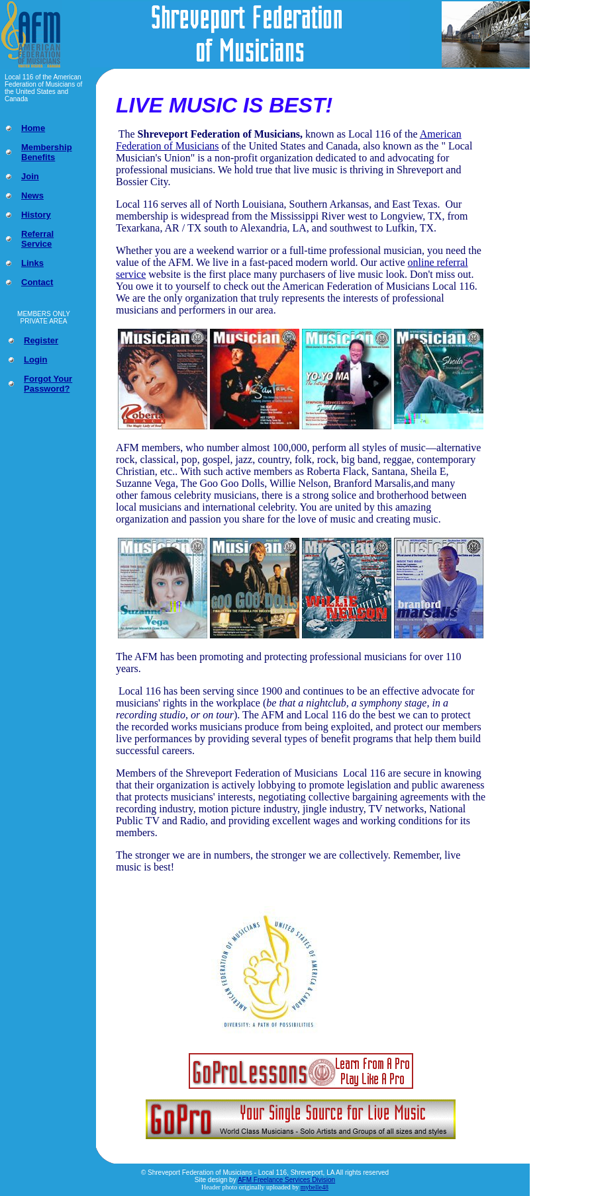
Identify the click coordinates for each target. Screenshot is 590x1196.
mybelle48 (314, 1187)
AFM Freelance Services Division (286, 1179)
